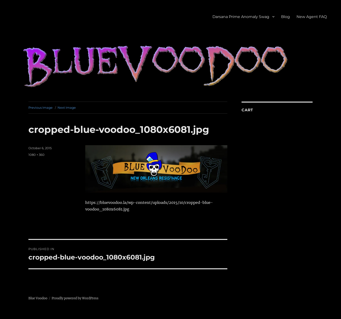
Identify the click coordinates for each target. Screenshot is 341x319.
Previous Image (40, 107)
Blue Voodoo (37, 298)
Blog (285, 16)
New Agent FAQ (311, 16)
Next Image (67, 107)
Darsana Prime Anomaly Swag (240, 16)
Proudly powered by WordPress (75, 298)
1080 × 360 (36, 155)
